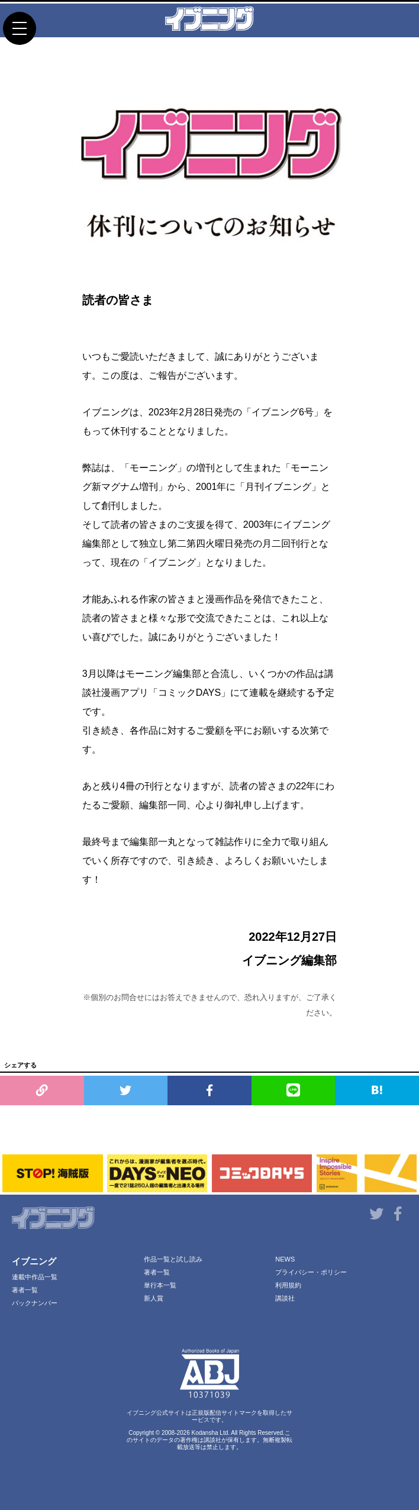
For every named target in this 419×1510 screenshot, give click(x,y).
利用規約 (288, 1285)
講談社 (285, 1298)
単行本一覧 (160, 1285)
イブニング (34, 1261)
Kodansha (205, 1433)
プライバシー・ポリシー (311, 1272)
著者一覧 (25, 1289)
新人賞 (153, 1298)
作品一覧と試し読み (173, 1259)
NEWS (285, 1259)
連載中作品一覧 (34, 1276)
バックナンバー (34, 1302)
